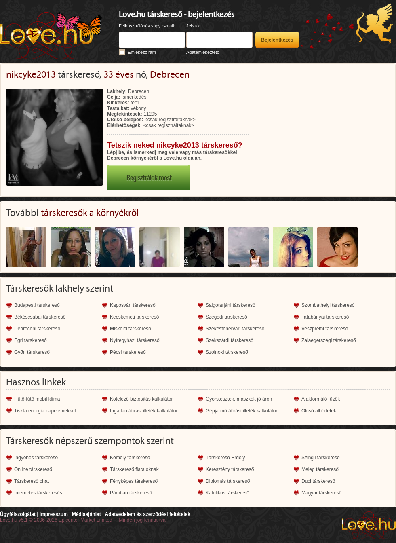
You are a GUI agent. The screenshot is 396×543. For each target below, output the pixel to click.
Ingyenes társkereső (36, 458)
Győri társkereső (32, 352)
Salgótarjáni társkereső (230, 305)
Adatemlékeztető (202, 52)
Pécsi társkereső (128, 352)
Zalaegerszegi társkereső (328, 340)
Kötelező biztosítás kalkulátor (141, 399)
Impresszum (54, 514)
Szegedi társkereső (226, 317)
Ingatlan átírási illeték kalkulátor (143, 411)
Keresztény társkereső (230, 469)
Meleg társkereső (320, 469)
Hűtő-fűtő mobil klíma (37, 399)
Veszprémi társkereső (324, 329)
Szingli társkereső (320, 458)
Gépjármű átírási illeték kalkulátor (241, 411)
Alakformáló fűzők (320, 399)
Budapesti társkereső (37, 305)
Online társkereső (33, 469)
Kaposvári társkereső (133, 305)
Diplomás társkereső (228, 481)
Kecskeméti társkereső (134, 317)
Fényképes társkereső (134, 481)
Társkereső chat (31, 481)
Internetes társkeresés (38, 493)
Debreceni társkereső (37, 329)
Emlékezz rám (142, 52)
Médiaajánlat (86, 514)
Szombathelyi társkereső (327, 305)
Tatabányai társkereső (325, 317)
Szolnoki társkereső (227, 352)
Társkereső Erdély (225, 458)
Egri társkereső (30, 340)
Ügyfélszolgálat (18, 514)
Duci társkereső (318, 481)
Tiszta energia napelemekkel (45, 411)
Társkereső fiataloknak (134, 469)
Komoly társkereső (130, 458)
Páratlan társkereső (131, 493)
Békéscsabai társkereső (39, 317)
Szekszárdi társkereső (229, 340)
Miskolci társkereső (130, 329)
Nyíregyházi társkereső (135, 340)
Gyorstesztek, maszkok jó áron (239, 399)
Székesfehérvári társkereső (235, 329)
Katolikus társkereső (227, 493)
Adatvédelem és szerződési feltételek (147, 514)
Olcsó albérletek (318, 411)
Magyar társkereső (321, 493)
